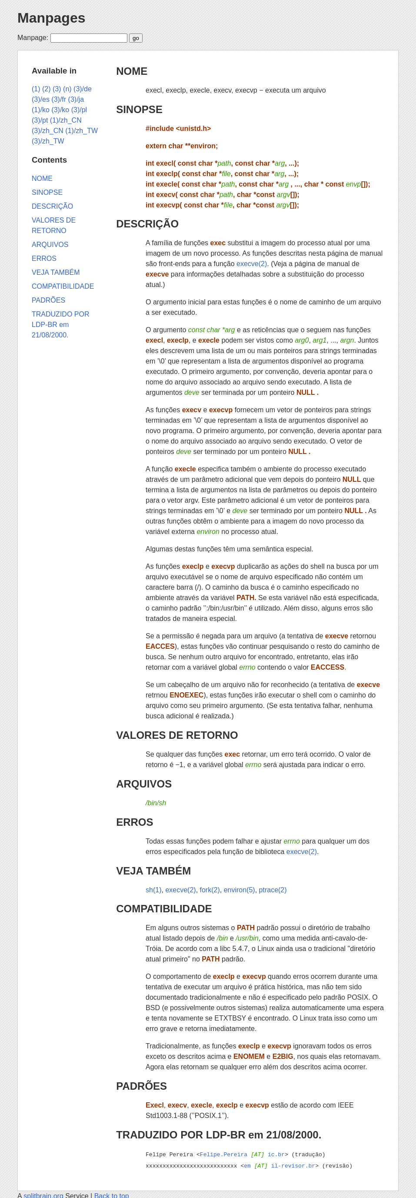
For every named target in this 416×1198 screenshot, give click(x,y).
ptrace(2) (273, 890)
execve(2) (251, 263)
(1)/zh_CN (66, 120)
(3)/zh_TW (48, 141)
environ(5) (239, 890)
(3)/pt (40, 120)
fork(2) (210, 890)
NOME (131, 71)
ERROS (134, 822)
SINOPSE (139, 109)
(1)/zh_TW (81, 130)
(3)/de (82, 89)
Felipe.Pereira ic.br (242, 1154)
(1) (36, 89)
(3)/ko (60, 109)
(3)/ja (76, 99)
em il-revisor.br (279, 1164)
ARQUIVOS (144, 784)
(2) (46, 89)
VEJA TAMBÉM (153, 871)
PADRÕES (141, 1086)
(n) (67, 89)
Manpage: (32, 37)
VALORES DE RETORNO (177, 735)
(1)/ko (41, 109)
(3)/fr (58, 99)
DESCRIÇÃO (147, 224)
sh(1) (153, 890)
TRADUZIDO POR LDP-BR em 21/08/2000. (218, 1135)
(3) (57, 89)
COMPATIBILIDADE (164, 908)
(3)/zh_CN (47, 130)
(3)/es (41, 99)
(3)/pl (79, 109)
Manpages (51, 18)
